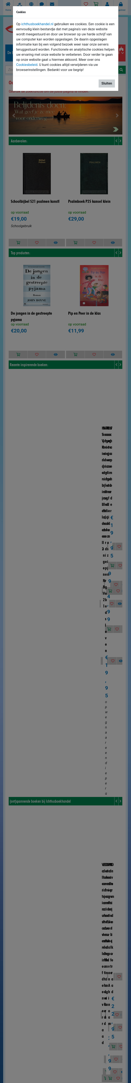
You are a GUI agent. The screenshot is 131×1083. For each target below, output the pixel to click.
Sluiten (106, 83)
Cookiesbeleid (26, 65)
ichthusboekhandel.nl (37, 24)
